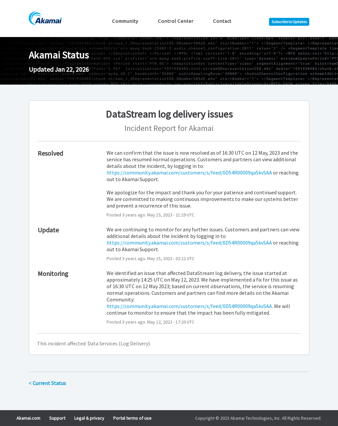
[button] (289, 22)
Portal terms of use (132, 418)
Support (57, 418)
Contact (222, 21)
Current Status (47, 383)
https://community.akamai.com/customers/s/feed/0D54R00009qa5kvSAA (189, 172)
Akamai (201, 128)
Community (125, 21)
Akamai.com (28, 418)
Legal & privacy (89, 418)
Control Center (175, 21)
